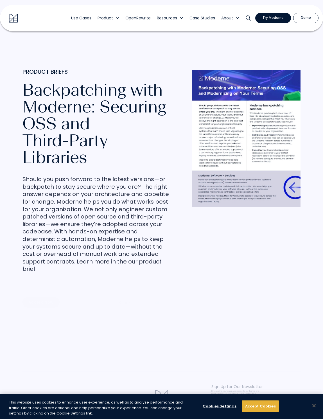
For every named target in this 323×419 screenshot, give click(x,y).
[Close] (314, 405)
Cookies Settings (219, 406)
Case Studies (202, 18)
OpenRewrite (138, 18)
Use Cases (81, 18)
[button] (108, 18)
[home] (13, 18)
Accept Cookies (260, 406)
